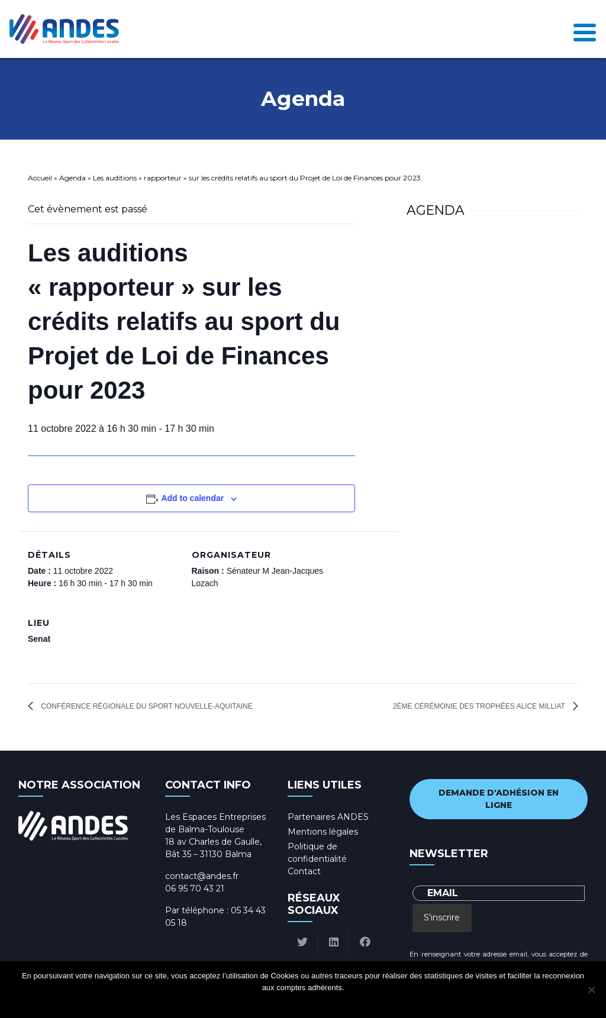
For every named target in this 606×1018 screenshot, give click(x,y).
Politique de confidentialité (314, 1002)
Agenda (72, 177)
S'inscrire (442, 917)
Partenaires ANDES (328, 817)
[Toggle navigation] (585, 29)
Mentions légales (323, 831)
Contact (304, 871)
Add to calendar (192, 498)
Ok (258, 1002)
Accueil (40, 177)
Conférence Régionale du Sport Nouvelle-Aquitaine (146, 706)
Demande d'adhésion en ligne (499, 798)
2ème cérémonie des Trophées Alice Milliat (480, 706)
